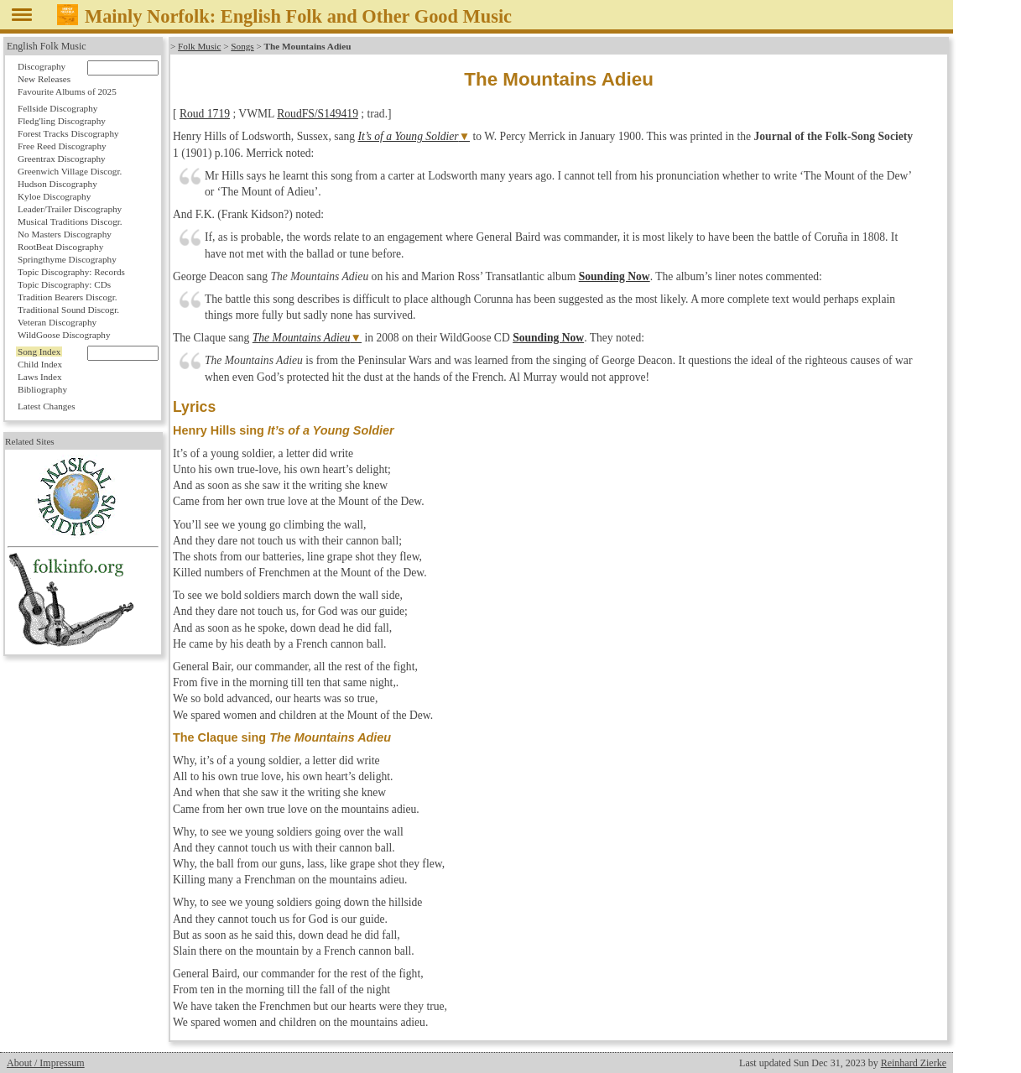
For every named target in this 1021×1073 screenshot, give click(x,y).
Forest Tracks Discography (68, 133)
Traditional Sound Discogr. (68, 310)
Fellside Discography (57, 108)
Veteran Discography (57, 322)
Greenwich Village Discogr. (70, 171)
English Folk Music (46, 46)
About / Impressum (46, 1063)
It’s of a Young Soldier (408, 136)
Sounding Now (614, 276)
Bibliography (42, 389)
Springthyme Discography (67, 259)
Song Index (39, 351)
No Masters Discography (65, 234)
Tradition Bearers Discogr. (67, 297)
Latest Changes (47, 406)
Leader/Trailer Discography (70, 209)
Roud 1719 (205, 113)
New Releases (44, 79)
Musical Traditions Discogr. (70, 221)
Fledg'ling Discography (62, 121)
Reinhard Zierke (913, 1063)
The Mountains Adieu (302, 337)
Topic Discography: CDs (64, 284)
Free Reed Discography (62, 146)
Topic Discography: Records (71, 272)
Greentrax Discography (62, 159)
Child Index (40, 364)
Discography (41, 66)
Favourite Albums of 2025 (67, 91)
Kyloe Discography (54, 196)
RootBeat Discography (60, 247)
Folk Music (199, 46)
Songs (242, 46)
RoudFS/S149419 (317, 113)
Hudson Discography (57, 184)
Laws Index (40, 377)
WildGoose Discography (64, 335)
